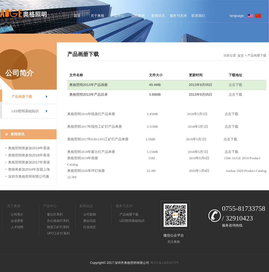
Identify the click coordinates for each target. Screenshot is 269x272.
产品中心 (118, 16)
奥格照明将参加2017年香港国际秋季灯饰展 (29, 163)
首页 (77, 16)
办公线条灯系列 (58, 221)
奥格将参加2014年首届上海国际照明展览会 (29, 170)
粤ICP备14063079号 (164, 263)
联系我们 (198, 16)
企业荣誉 (17, 221)
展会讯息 (89, 221)
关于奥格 (97, 16)
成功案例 (138, 16)
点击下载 (235, 85)
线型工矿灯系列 (58, 227)
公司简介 (17, 214)
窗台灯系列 (55, 214)
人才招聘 (17, 227)
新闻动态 (158, 16)
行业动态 (89, 227)
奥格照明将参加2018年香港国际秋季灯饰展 (29, 156)
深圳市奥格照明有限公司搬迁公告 (28, 177)
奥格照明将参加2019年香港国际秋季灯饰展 (29, 149)
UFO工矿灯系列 (58, 233)
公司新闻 (89, 214)
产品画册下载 (22, 97)
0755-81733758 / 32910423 (243, 213)
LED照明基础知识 (25, 111)
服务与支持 (178, 16)
